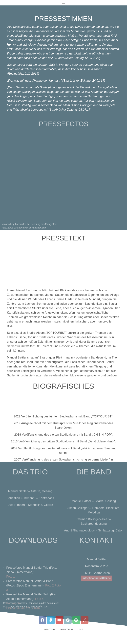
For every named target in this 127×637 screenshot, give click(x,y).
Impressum (49, 629)
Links (80, 629)
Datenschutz (66, 629)
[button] (63, 2)
